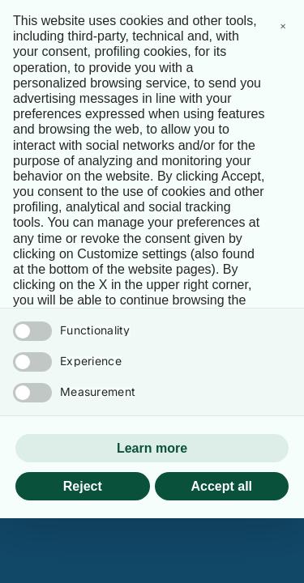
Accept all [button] (221, 486)
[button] (283, 26)
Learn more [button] (152, 448)
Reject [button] (82, 486)
